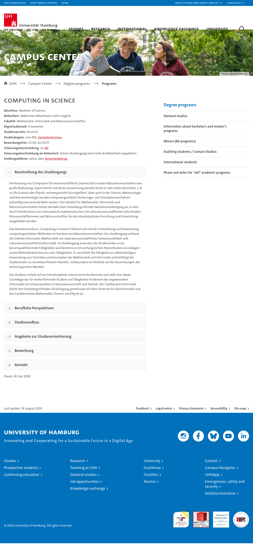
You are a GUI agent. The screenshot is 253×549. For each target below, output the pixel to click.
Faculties (151, 480)
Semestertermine (50, 143)
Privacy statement (191, 414)
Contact (211, 466)
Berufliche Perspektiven (34, 313)
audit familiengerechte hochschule (181, 523)
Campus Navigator (220, 473)
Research (100, 29)
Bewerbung (24, 356)
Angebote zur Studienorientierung (43, 342)
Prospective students (21, 473)
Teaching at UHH (83, 473)
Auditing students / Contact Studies (190, 157)
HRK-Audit (220, 519)
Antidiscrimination (220, 499)
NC (47, 154)
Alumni (150, 487)
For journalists (15, 3)
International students (180, 168)
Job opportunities (84, 487)
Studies (76, 29)
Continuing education (21, 480)
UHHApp (212, 480)
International (132, 29)
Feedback (142, 414)
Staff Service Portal (43, 3)
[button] (199, 3)
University (217, 29)
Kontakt (21, 370)
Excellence (152, 473)
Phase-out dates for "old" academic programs (197, 178)
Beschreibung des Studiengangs (41, 177)
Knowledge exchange (176, 29)
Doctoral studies (175, 121)
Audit (197, 519)
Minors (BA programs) (180, 147)
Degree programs (180, 110)
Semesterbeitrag (56, 164)
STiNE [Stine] (64, 3)
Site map (240, 414)
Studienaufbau (27, 327)
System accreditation (241, 521)
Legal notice (164, 414)
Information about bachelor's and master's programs (195, 134)
